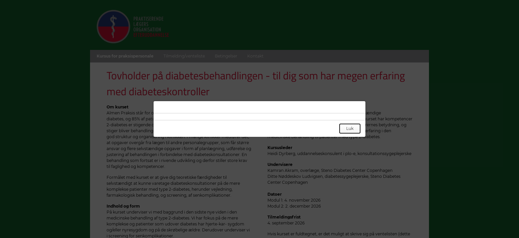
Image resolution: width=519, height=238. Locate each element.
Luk (350, 128)
